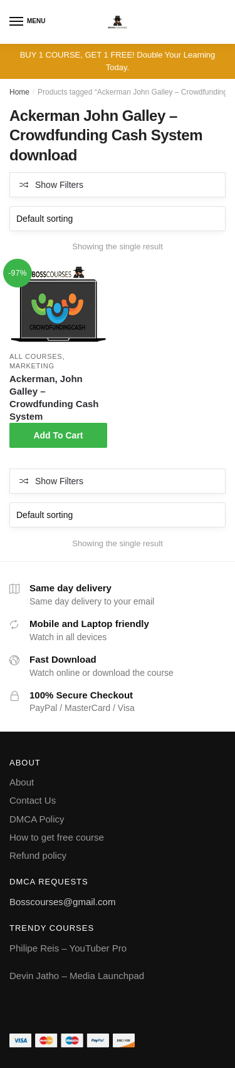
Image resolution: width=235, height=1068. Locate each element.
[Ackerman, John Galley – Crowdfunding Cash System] (58, 305)
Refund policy (37, 855)
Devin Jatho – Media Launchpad (76, 975)
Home (19, 92)
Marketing (32, 366)
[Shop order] (117, 218)
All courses (35, 356)
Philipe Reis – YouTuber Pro (68, 948)
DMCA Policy (37, 819)
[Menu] (16, 22)
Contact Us (32, 800)
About (21, 782)
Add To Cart (58, 435)
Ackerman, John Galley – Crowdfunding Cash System (54, 397)
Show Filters (59, 185)
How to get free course (56, 837)
